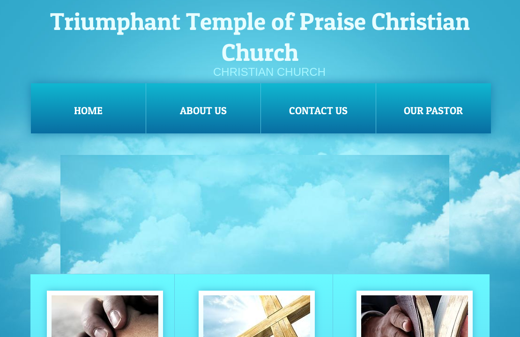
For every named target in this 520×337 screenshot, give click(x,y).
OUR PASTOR (433, 110)
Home (88, 110)
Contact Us (318, 110)
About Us (203, 110)
